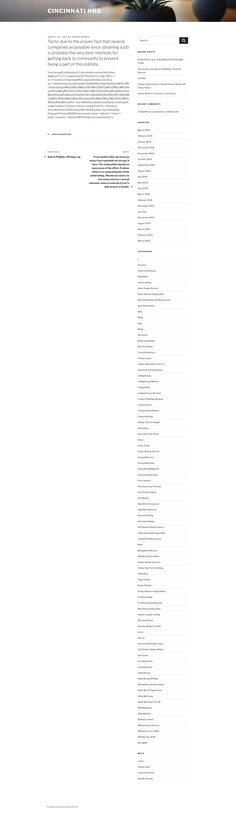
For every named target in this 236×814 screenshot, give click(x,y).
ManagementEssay (147, 550)
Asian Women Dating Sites (151, 294)
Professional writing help (150, 602)
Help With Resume (147, 509)
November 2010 (146, 217)
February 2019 (145, 135)
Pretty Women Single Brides (152, 591)
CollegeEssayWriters (148, 381)
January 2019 (144, 141)
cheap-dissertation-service (151, 364)
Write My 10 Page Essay (150, 690)
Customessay (144, 404)
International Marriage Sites (151, 533)
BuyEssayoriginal (146, 340)
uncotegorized (145, 667)
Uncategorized (61, 134)
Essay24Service (146, 457)
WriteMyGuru (144, 713)
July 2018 (142, 176)
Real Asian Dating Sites (149, 608)
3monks (142, 265)
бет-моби (142, 742)
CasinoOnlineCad (146, 352)
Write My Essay (145, 696)
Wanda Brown (81, 37)
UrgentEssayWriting (148, 678)
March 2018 (144, 194)
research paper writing (149, 614)
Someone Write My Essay (150, 643)
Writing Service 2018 (148, 731)
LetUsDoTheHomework (149, 538)
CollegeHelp (144, 387)
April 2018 (143, 188)
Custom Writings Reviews (150, 399)
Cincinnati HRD (74, 10)
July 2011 (142, 211)
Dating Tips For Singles (149, 422)
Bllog (140, 317)
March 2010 (144, 229)
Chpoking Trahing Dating (150, 370)
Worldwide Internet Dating (151, 684)
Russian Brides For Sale (149, 626)
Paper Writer (144, 579)
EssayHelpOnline (146, 463)
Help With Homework (148, 504)
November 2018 (146, 153)
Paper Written (145, 585)
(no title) (142, 78)
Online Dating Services (149, 562)
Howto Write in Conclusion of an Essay (157, 93)
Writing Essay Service (148, 725)
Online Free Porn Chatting (150, 568)
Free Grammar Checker (149, 486)
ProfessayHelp (145, 597)
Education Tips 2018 (148, 434)
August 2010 (144, 223)
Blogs (140, 329)
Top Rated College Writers (151, 649)
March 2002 (144, 240)
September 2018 (146, 165)
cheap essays (144, 358)
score (140, 632)
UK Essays (143, 655)
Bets (140, 311)
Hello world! (172, 111)
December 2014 (146, 205)
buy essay (143, 334)
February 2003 (145, 235)
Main (140, 544)
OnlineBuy (143, 573)
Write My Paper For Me (149, 702)
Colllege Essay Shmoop (149, 393)
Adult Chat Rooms (147, 270)
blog (140, 323)
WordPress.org (145, 778)
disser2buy (143, 428)
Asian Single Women (148, 288)
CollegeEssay (144, 375)
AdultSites (143, 276)
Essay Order (144, 445)
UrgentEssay (144, 672)
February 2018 (145, 200)
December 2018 (146, 147)
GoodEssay (143, 498)
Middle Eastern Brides (149, 556)
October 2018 (145, 159)
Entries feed (144, 767)
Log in (141, 761)
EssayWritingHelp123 (148, 468)
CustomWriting (145, 416)
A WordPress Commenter (151, 111)
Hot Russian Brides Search (151, 527)
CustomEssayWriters (148, 410)
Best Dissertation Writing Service (154, 300)
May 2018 (143, 182)
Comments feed (146, 772)
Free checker (144, 480)
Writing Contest (145, 719)
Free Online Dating (147, 492)
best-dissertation (146, 305)
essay (140, 439)
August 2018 (144, 171)
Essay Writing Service (148, 451)
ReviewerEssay (145, 620)
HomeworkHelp (145, 515)
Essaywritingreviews (148, 474)
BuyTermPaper (145, 346)
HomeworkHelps (146, 521)
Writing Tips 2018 (146, 736)
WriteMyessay (145, 707)
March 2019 (144, 130)
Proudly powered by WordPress (62, 806)
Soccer (141, 638)
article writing (144, 282)
